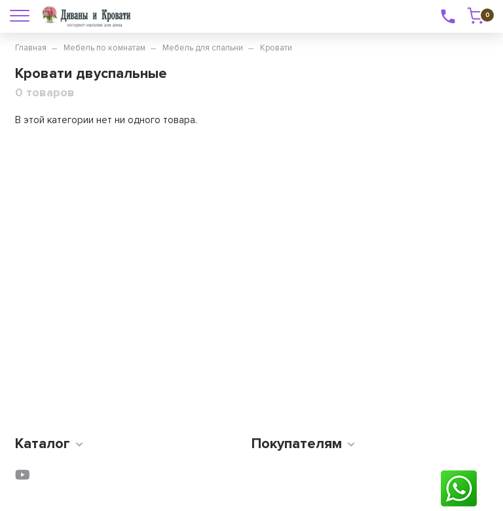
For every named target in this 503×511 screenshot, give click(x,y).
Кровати (276, 48)
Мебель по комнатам (104, 48)
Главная (31, 48)
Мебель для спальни (202, 48)
